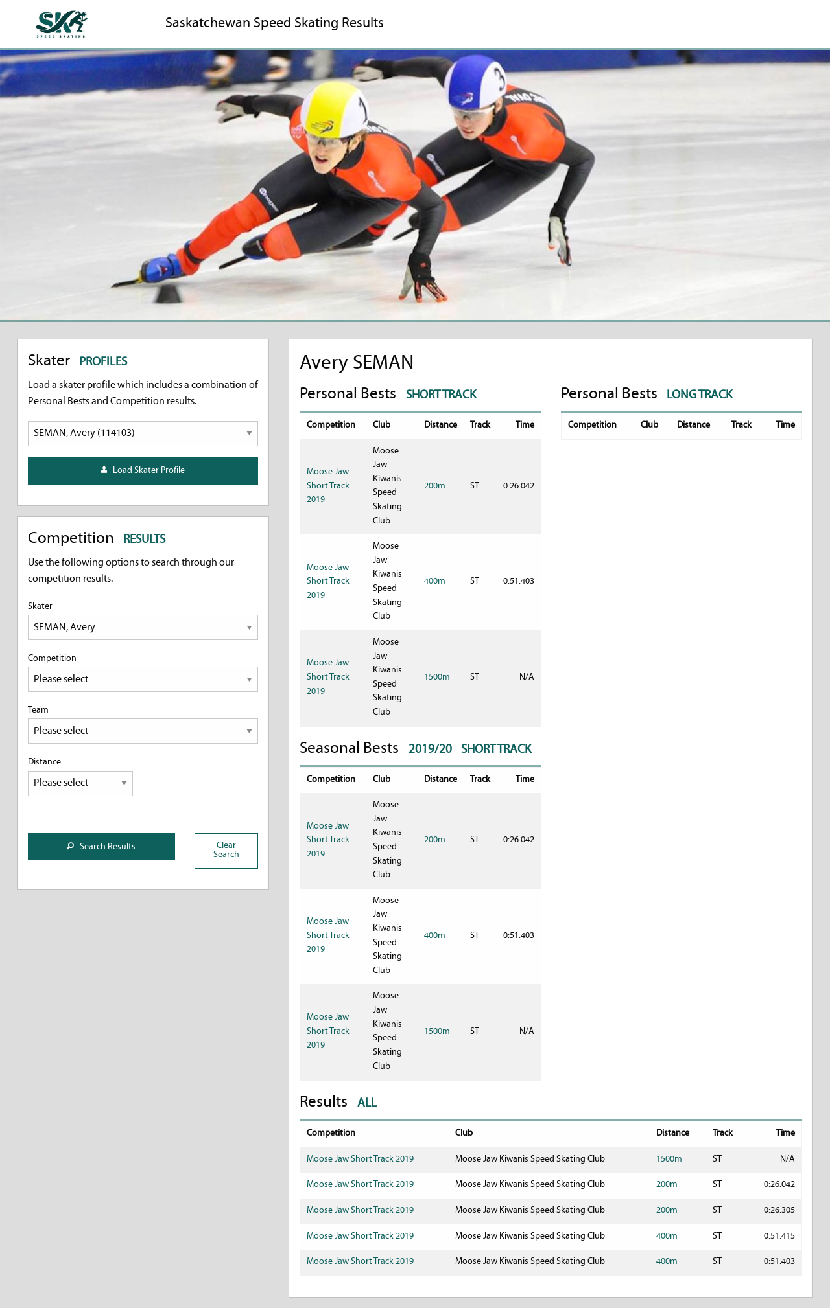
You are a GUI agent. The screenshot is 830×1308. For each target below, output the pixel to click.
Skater (143, 621)
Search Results (101, 847)
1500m (437, 677)
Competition (143, 673)
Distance (81, 776)
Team (143, 725)
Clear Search (226, 850)
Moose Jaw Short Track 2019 (328, 486)
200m (434, 486)
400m (434, 581)
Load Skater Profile (143, 471)
